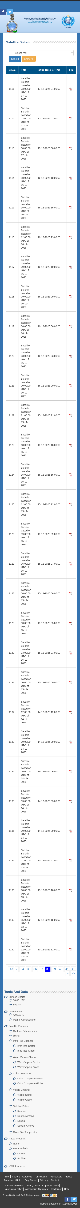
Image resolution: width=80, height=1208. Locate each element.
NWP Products (17, 1166)
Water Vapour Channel (25, 1057)
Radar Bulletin (20, 1148)
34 (22, 969)
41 (67, 969)
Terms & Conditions (13, 1185)
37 (41, 969)
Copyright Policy (50, 1185)
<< (11, 969)
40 (60, 969)
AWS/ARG (19, 1014)
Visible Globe (24, 1099)
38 (48, 969)
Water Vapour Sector (28, 1062)
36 (35, 969)
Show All (28, 58)
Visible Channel (21, 1089)
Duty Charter (31, 1180)
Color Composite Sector (30, 1078)
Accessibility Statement (37, 1189)
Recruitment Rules (12, 1180)
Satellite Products (18, 1026)
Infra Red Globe (26, 1050)
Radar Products (17, 1138)
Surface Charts (17, 997)
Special (21, 1120)
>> (73, 973)
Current (21, 1153)
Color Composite (22, 1073)
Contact (55, 1180)
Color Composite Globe (30, 1083)
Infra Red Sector (26, 1046)
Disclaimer (56, 1189)
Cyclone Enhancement (25, 1031)
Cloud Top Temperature (25, 1132)
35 (28, 969)
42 (73, 969)
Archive (21, 1158)
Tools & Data (55, 1176)
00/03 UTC (19, 1000)
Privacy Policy (33, 1185)
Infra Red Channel (23, 1040)
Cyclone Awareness (22, 1176)
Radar (16, 1143)
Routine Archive (25, 1116)
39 (54, 969)
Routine (21, 1111)
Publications (40, 1176)
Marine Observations (24, 1019)
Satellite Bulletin (21, 1106)
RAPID (17, 1036)
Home (6, 1176)
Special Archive (25, 1125)
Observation (15, 1011)
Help (66, 1189)
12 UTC (17, 1005)
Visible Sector (24, 1094)
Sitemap (44, 1180)
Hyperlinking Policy (13, 1189)
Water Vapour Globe (28, 1067)
